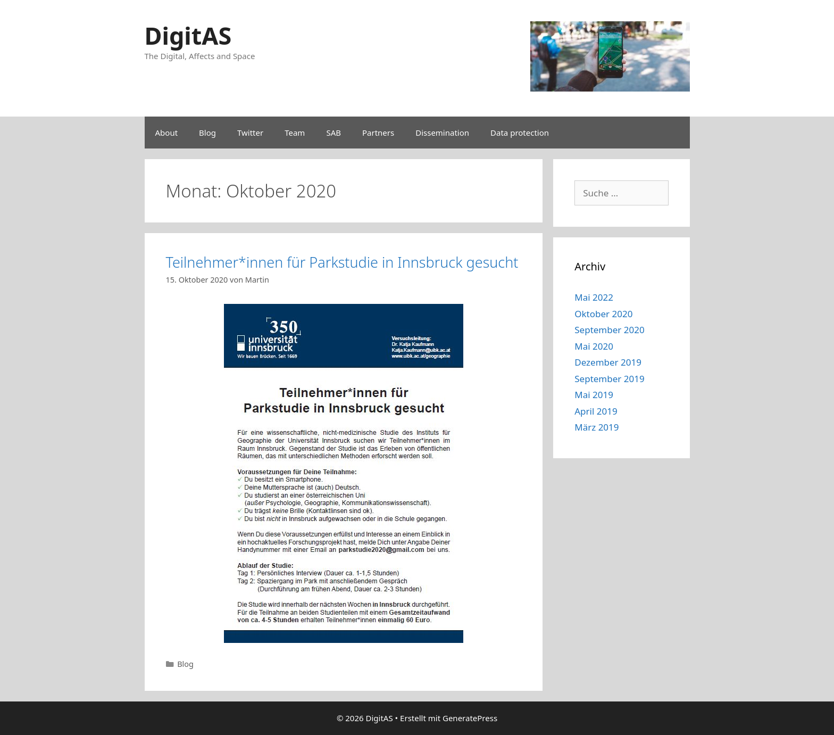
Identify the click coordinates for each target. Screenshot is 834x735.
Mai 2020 (593, 346)
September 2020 (609, 330)
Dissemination (442, 132)
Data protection (519, 132)
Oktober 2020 (603, 314)
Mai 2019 (593, 395)
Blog (207, 132)
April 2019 (595, 411)
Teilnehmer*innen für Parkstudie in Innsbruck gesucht (342, 262)
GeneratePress (470, 718)
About (166, 132)
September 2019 (609, 379)
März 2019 (596, 427)
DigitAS (188, 35)
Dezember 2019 (607, 362)
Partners (378, 132)
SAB (333, 132)
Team (295, 132)
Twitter (250, 132)
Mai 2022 (593, 297)
